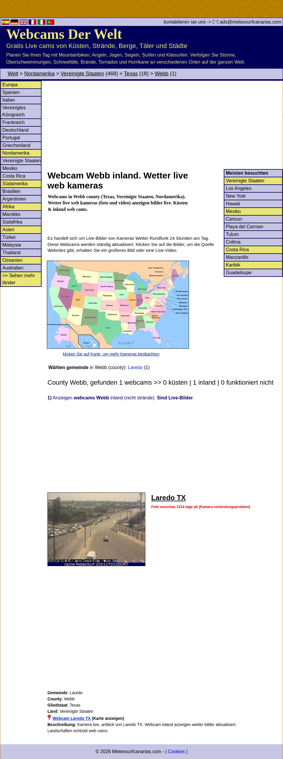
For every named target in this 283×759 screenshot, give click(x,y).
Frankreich (13, 122)
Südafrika (12, 221)
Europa (10, 84)
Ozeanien (12, 260)
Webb (162, 74)
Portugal (11, 137)
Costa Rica (13, 175)
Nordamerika (39, 74)
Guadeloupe (238, 272)
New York (236, 196)
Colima (233, 241)
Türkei (8, 237)
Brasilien (11, 191)
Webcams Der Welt (64, 34)
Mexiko (9, 168)
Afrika (8, 206)
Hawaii (233, 203)
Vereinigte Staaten (82, 74)
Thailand (11, 252)
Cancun (234, 218)
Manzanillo (237, 257)
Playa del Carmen (244, 226)
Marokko (11, 214)
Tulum (232, 234)
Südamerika (14, 183)
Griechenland (16, 145)
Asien (8, 229)
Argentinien (14, 198)
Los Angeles (238, 188)
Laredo (135, 367)
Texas (131, 74)
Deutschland (15, 130)
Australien (12, 267)
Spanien (11, 92)
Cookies (176, 751)
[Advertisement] (165, 125)
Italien (8, 99)
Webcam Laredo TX (71, 718)
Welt (13, 74)
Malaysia (11, 244)
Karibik (233, 264)
